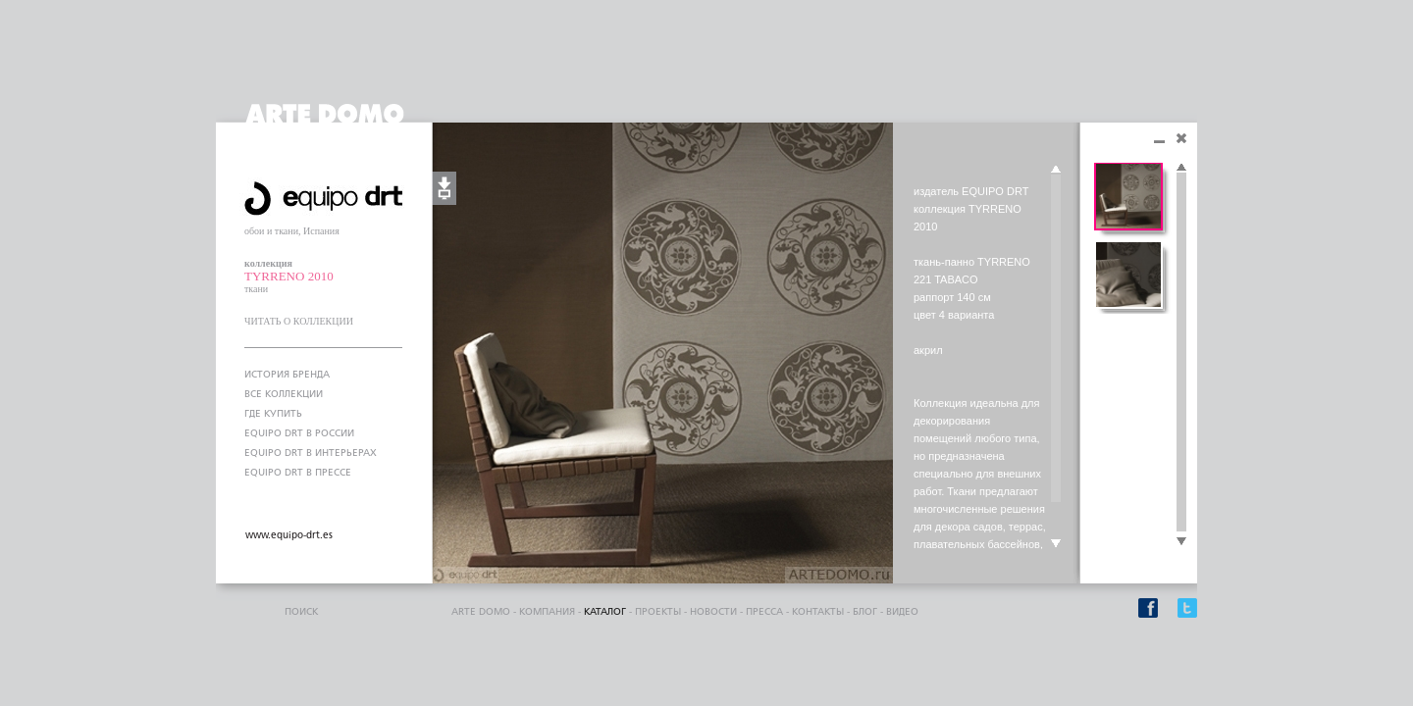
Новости (713, 612)
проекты (658, 612)
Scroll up (1056, 170)
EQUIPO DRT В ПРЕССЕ (297, 473)
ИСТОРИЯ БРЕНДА (287, 374)
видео (902, 612)
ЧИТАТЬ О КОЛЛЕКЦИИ (298, 321)
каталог (605, 612)
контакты (818, 612)
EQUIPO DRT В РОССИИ (299, 433)
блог (865, 612)
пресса (764, 612)
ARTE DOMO (480, 612)
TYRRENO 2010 (289, 276)
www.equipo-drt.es (289, 535)
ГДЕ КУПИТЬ (273, 414)
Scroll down (1056, 544)
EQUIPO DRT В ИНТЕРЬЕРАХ (310, 453)
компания (547, 612)
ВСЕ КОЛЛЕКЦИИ (283, 394)
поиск (301, 612)
